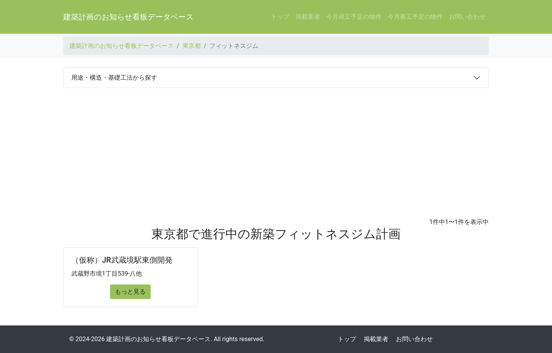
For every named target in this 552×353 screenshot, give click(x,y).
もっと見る (130, 291)
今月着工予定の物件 (415, 16)
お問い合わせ (467, 16)
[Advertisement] (276, 145)
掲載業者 (308, 16)
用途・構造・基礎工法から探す (114, 77)
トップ (280, 16)
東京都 (191, 45)
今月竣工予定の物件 (353, 16)
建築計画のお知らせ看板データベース (128, 16)
